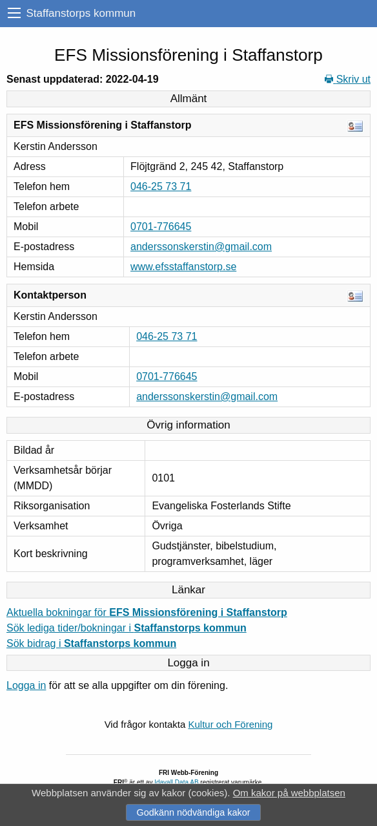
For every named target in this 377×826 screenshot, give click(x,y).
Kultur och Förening (230, 724)
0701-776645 (160, 226)
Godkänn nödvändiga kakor (193, 812)
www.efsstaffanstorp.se (183, 266)
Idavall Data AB (176, 782)
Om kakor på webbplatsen (289, 792)
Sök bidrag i (91, 643)
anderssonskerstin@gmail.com (201, 246)
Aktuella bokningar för (146, 612)
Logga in (26, 685)
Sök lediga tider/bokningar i (126, 627)
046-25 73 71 (160, 186)
